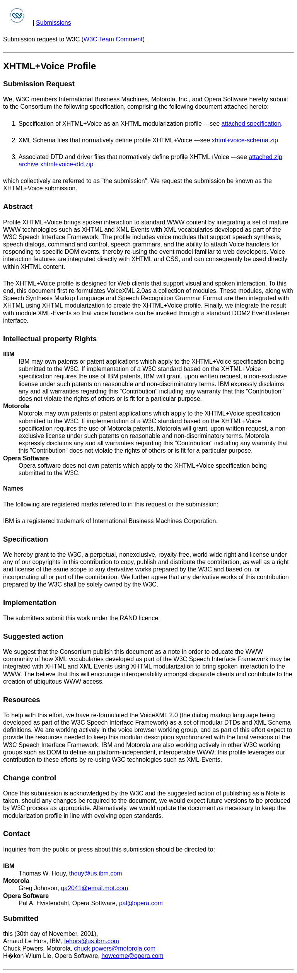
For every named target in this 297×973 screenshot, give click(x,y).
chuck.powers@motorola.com (114, 948)
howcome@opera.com (132, 955)
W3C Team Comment (113, 39)
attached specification (251, 123)
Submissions (53, 22)
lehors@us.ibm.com (91, 941)
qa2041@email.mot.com (94, 888)
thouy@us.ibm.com (95, 873)
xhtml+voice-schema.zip (245, 140)
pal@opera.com (141, 903)
